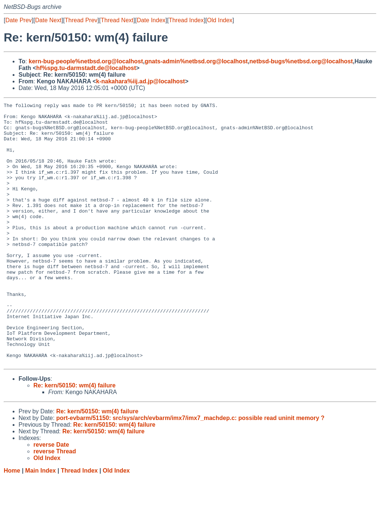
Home (12, 523)
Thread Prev (81, 20)
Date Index (151, 20)
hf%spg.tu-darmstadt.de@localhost (86, 68)
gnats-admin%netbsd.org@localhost (196, 61)
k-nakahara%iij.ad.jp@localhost (140, 81)
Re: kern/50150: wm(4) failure (74, 437)
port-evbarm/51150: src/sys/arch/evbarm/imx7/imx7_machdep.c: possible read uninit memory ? (190, 470)
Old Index (219, 20)
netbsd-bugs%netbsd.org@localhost (301, 61)
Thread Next (117, 20)
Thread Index (186, 20)
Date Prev (18, 20)
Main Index (40, 523)
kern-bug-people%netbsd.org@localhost (86, 61)
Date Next (48, 20)
